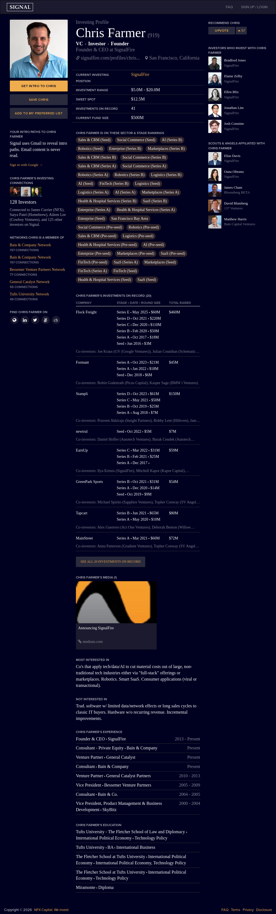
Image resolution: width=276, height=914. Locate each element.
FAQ (224, 910)
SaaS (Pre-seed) (173, 253)
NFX (58, 210)
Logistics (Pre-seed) (138, 236)
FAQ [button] (229, 7)
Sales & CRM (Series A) (97, 166)
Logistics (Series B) (166, 175)
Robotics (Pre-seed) (144, 227)
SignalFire (140, 74)
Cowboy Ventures (24, 220)
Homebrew (37, 215)
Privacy (248, 910)
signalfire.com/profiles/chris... (110, 58)
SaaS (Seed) (147, 280)
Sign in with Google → (26, 165)
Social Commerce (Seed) (136, 140)
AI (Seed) (85, 184)
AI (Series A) (125, 192)
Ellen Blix (231, 92)
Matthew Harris (235, 219)
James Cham (233, 187)
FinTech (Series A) (92, 271)
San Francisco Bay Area (129, 218)
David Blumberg (236, 203)
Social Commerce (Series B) (144, 157)
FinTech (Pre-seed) (92, 262)
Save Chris (39, 100)
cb (56, 320)
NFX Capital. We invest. (51, 910)
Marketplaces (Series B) (166, 149)
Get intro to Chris (38, 86)
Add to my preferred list (39, 113)
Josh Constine (234, 123)
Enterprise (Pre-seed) (94, 253)
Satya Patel (18, 215)
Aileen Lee (57, 215)
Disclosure (264, 910)
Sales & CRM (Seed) (94, 140)
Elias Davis (232, 156)
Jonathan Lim (234, 108)
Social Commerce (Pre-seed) (100, 227)
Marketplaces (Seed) (160, 262)
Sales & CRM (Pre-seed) (97, 236)
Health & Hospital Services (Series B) (107, 201)
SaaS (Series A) (126, 262)
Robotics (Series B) (130, 175)
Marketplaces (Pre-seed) (135, 253)
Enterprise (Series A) (94, 210)
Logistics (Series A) (93, 192)
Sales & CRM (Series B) (97, 157)
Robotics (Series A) (93, 175)
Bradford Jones (235, 60)
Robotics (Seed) (90, 149)
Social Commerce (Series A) (144, 166)
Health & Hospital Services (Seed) (104, 280)
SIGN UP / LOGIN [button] (254, 7)
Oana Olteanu (234, 172)
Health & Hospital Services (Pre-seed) (107, 245)
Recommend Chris (224, 23)
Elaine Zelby (233, 76)
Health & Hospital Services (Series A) (146, 210)
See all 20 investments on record (111, 561)
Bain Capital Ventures (239, 224)
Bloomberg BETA (237, 192)
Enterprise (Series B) (125, 149)
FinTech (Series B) (114, 184)
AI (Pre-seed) (153, 245)
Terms (235, 910)
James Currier (41, 210)
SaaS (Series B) (155, 201)
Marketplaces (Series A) (160, 192)
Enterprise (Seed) (91, 218)
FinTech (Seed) (125, 271)
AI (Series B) (172, 140)
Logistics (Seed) (147, 184)
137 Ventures (233, 208)
